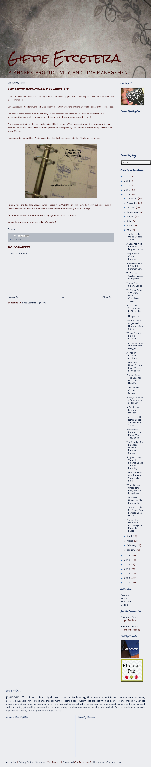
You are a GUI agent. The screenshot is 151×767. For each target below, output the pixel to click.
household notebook (77, 707)
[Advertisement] (75, 25)
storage (50, 710)
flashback (122, 697)
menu (58, 700)
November (132, 202)
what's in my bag (119, 707)
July (129, 220)
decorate (131, 707)
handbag (23, 710)
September (133, 211)
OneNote (140, 700)
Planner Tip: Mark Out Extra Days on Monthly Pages (134, 525)
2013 (127, 559)
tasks (113, 697)
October (131, 207)
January (131, 549)
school (79, 703)
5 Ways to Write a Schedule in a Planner (134, 400)
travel (107, 707)
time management (98, 697)
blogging (65, 700)
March (130, 540)
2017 (127, 185)
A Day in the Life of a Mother (132, 410)
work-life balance (36, 700)
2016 (127, 189)
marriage (103, 703)
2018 (127, 180)
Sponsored (40, 762)
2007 (127, 582)
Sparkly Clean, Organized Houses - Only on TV (134, 324)
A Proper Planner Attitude (131, 355)
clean (133, 703)
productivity (98, 700)
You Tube (126, 601)
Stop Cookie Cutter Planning (132, 256)
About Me (11, 762)
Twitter (124, 598)
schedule (132, 697)
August (131, 216)
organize (37, 697)
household (20, 700)
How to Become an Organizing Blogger (134, 345)
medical (50, 700)
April (129, 536)
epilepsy (94, 703)
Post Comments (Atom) (34, 302)
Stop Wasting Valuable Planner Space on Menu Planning (134, 463)
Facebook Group (129, 617)
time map (58, 710)
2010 (127, 568)
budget (74, 700)
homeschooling (67, 703)
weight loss (85, 700)
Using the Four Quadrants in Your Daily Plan (134, 476)
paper (9, 703)
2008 (127, 578)
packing (63, 707)
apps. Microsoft (12, 710)
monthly (130, 700)
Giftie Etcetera (64, 58)
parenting (65, 697)
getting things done (32, 707)
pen (89, 707)
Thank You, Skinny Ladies (134, 284)
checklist (17, 703)
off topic (25, 697)
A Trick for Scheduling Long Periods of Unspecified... (134, 311)
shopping (17, 707)
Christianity (32, 710)
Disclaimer (98, 762)
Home (61, 297)
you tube (27, 703)
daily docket (51, 697)
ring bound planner (115, 700)
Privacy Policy (26, 762)
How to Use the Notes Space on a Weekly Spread (134, 421)
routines (46, 707)
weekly (141, 697)
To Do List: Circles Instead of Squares (134, 276)
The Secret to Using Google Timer (134, 236)
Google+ (125, 604)
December (132, 198)
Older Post (107, 297)
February (132, 545)
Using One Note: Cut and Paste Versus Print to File (134, 366)
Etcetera (11, 229)
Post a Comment (19, 253)
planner (19, 239)
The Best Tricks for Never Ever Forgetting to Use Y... (134, 511)
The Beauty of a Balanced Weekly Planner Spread (134, 447)
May (129, 229)
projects (10, 700)
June (129, 225)
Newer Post (14, 297)
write (86, 703)
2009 (127, 573)
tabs (102, 707)
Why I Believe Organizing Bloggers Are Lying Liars (133, 489)
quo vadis (140, 707)
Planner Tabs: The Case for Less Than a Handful (133, 379)
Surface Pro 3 (51, 703)
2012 (127, 564)
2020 (127, 176)
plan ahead (42, 710)
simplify (95, 707)
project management (119, 703)
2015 (127, 194)
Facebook (126, 595)
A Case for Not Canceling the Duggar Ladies (134, 246)
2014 (127, 555)
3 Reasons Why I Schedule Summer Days (134, 266)
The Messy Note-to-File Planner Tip (134, 500)
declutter (55, 707)
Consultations (113, 762)
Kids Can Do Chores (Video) (132, 390)
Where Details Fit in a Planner (133, 335)
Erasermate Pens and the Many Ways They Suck (133, 433)
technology (79, 697)
